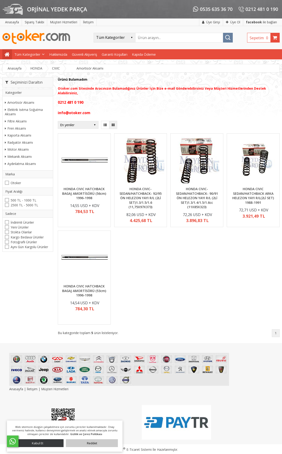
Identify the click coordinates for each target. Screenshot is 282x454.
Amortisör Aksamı (19, 102)
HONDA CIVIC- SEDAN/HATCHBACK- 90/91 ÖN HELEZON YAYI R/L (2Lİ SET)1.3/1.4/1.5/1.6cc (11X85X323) (197, 198)
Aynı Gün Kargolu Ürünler (29, 247)
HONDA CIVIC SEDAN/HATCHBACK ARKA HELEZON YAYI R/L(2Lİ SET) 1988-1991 (253, 196)
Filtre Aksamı (16, 121)
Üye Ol (233, 22)
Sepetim (260, 37)
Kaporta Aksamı (18, 135)
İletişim (32, 389)
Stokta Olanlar (21, 232)
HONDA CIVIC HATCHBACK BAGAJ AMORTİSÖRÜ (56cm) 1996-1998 (84, 193)
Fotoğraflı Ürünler (24, 242)
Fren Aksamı (15, 128)
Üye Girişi (211, 22)
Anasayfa (16, 389)
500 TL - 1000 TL (23, 200)
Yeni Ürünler (20, 227)
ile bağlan (261, 22)
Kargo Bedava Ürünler (27, 237)
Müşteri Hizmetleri (54, 389)
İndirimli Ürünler (22, 222)
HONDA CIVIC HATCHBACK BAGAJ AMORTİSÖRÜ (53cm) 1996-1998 (84, 290)
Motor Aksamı (17, 149)
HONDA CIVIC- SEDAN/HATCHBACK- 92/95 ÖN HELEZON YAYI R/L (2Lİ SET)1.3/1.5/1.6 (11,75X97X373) (141, 198)
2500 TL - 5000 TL (24, 205)
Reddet (92, 443)
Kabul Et (37, 443)
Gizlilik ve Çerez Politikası (86, 434)
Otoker (16, 183)
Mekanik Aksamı (18, 156)
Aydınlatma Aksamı (20, 163)
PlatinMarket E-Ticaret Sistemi (128, 449)
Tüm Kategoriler (27, 54)
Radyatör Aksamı (19, 142)
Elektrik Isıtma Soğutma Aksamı (24, 111)
